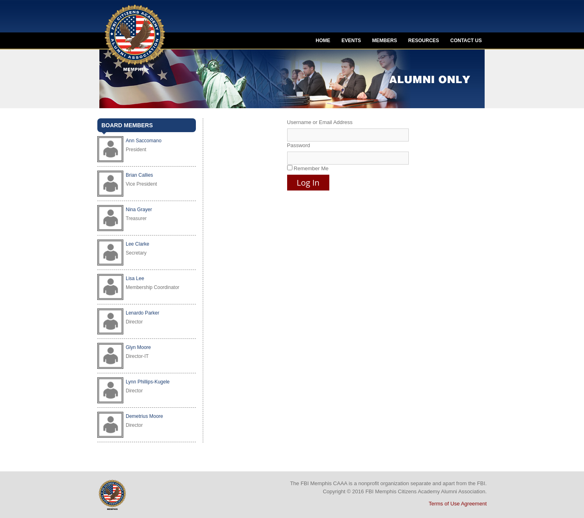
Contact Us (466, 40)
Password (298, 145)
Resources (423, 40)
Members (384, 40)
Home (323, 40)
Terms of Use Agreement (458, 504)
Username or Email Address (320, 122)
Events (351, 40)
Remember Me (308, 168)
